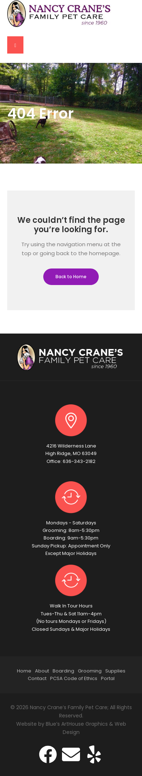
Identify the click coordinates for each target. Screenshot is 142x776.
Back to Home (71, 277)
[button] (15, 45)
